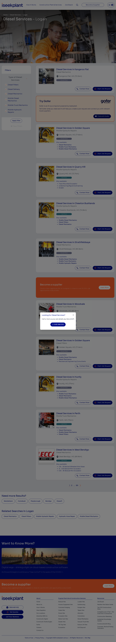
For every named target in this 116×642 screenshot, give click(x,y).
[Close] (73, 315)
